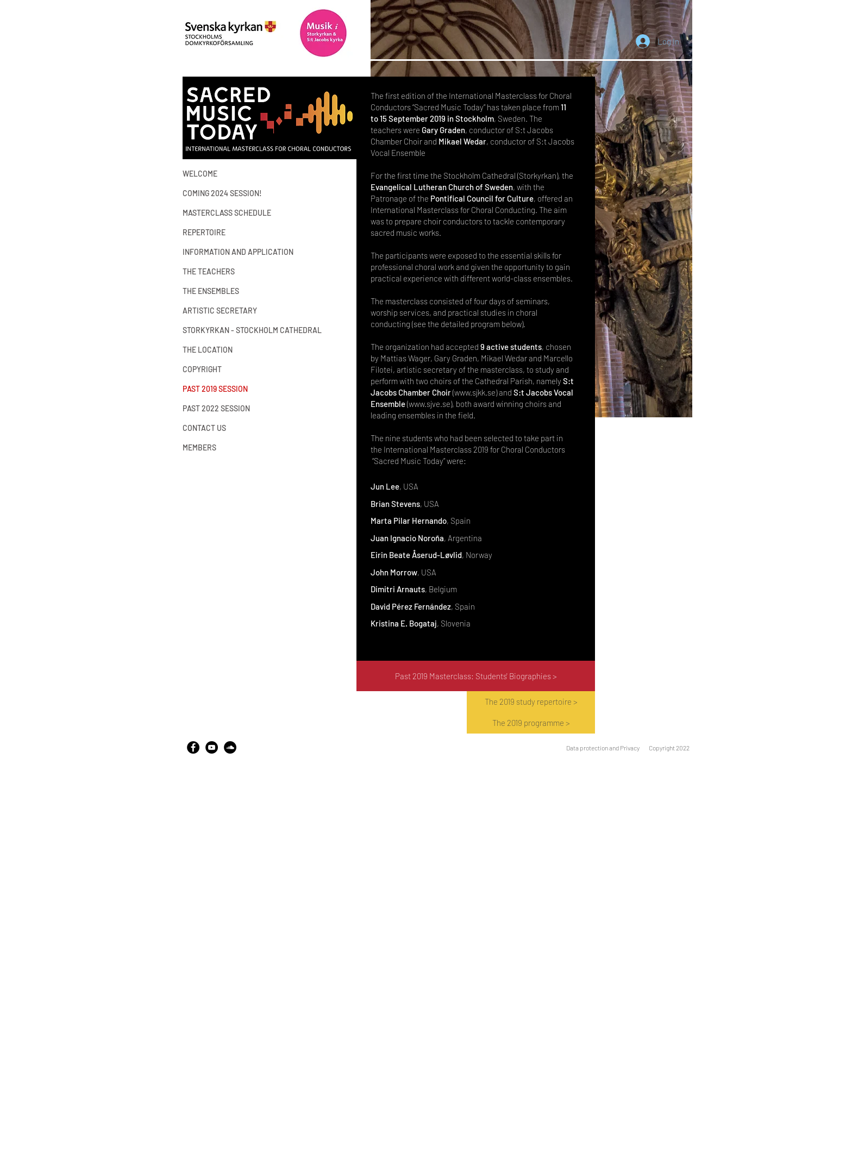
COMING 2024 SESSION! (222, 193)
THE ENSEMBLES (211, 291)
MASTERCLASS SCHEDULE (227, 212)
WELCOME (200, 173)
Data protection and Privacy (603, 747)
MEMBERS (199, 447)
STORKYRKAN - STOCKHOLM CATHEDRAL (228, 330)
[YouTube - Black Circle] (211, 747)
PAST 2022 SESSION (216, 408)
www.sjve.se (429, 404)
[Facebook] (193, 747)
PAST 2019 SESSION (215, 388)
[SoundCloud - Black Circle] (230, 747)
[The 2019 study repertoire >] (531, 701)
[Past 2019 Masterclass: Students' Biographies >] (475, 676)
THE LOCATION (208, 349)
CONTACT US (204, 428)
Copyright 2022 (669, 747)
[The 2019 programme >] (531, 723)
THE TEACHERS (209, 271)
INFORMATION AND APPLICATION (228, 251)
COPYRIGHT (202, 369)
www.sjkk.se (475, 392)
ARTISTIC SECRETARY (220, 310)
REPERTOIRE (204, 232)
